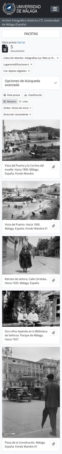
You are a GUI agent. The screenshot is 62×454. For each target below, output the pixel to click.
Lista (23, 101)
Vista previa (11, 95)
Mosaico (9, 101)
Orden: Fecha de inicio (16, 108)
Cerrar (21, 42)
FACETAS (31, 33)
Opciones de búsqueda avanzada (22, 83)
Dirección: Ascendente (16, 114)
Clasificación (33, 95)
